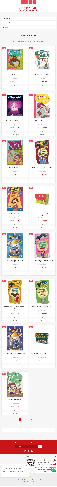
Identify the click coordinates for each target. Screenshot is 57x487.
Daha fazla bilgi (6, 475)
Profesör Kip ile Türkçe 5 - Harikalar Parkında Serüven (42, 261)
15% (31, 48)
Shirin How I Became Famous (42, 120)
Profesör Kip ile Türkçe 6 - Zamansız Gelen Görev (42, 306)
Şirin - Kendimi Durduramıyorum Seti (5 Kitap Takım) (42, 214)
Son (37, 419)
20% (4, 48)
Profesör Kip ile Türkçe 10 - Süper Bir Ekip (42, 167)
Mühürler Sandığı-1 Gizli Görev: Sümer (15, 120)
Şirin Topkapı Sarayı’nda (14, 167)
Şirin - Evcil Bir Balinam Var (14, 399)
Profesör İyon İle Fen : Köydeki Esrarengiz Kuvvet (14, 213)
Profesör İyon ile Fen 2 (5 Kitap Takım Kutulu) (42, 353)
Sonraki (34, 419)
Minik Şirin (14, 74)
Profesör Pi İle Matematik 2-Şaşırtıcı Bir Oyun (15, 353)
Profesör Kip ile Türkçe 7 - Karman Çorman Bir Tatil (15, 307)
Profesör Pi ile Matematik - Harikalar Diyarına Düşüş (15, 261)
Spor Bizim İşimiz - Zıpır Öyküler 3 (42, 74)
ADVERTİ (31, 481)
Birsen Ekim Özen (15, 78)
